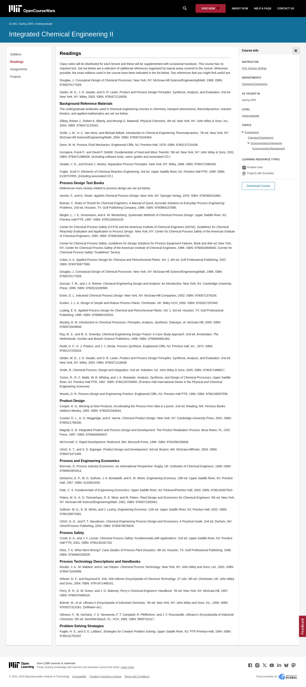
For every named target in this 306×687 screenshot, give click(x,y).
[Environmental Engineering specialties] (249, 143)
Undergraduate (250, 115)
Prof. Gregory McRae (254, 68)
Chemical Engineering (254, 84)
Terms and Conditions (136, 676)
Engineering (252, 132)
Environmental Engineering (266, 143)
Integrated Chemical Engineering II (61, 34)
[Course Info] (296, 51)
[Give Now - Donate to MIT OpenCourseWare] (211, 8)
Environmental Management (268, 148)
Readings (17, 61)
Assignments (18, 69)
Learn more (127, 667)
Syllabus (15, 54)
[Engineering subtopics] (243, 132)
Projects (15, 76)
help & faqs (262, 8)
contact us (285, 8)
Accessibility (79, 676)
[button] (258, 186)
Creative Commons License (105, 676)
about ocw (240, 8)
